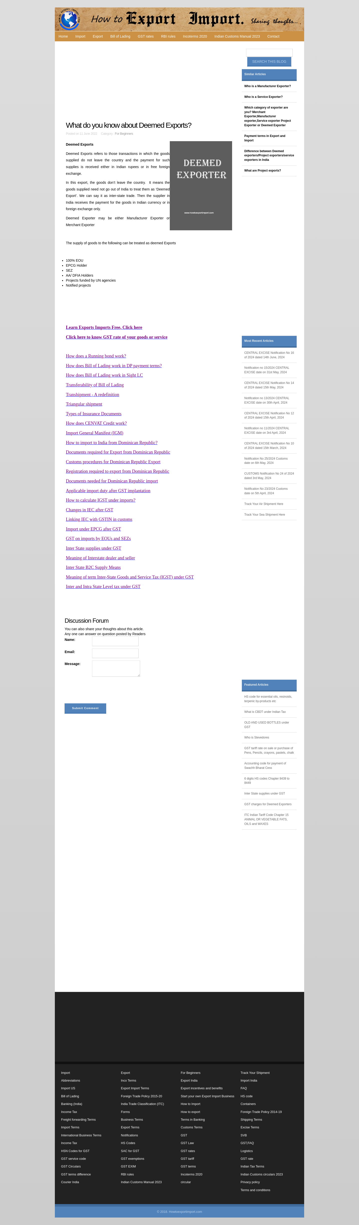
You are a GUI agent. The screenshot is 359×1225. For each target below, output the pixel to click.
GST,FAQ (247, 1143)
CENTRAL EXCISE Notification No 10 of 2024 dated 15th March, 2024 (269, 446)
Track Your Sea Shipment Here (264, 514)
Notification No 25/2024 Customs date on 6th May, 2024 (266, 461)
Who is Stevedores (256, 737)
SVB (244, 1135)
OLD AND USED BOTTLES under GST (266, 725)
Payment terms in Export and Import (264, 138)
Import (80, 36)
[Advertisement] (150, 81)
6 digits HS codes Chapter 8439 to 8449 (266, 781)
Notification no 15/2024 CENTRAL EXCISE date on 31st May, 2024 (266, 370)
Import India (249, 1080)
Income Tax (69, 1112)
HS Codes (128, 1143)
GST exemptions (132, 1159)
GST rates (146, 36)
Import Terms (70, 1127)
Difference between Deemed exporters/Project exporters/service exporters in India (269, 155)
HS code (247, 1096)
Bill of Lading (120, 36)
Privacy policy (250, 1182)
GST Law (187, 1143)
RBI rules (168, 36)
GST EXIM (128, 1166)
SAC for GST (130, 1151)
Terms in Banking (193, 1119)
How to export (190, 1112)
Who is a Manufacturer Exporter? (267, 86)
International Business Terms (81, 1135)
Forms (125, 1112)
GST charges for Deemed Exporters (267, 804)
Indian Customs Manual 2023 (237, 36)
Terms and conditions (255, 1190)
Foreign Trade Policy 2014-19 (261, 1112)
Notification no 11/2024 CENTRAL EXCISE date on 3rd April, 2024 (266, 430)
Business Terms (132, 1119)
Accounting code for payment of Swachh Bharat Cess (265, 766)
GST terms (188, 1166)
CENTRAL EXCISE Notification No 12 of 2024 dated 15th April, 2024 (269, 416)
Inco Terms (128, 1080)
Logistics (247, 1151)
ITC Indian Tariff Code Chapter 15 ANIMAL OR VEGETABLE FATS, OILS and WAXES (266, 819)
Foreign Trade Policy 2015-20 (141, 1096)
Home (63, 36)
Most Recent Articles (258, 341)
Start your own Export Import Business (207, 1096)
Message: (73, 664)
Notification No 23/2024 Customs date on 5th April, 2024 (266, 491)
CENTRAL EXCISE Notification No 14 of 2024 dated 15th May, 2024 (269, 385)
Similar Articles (255, 74)
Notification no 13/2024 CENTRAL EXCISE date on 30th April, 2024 (266, 400)
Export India (189, 1080)
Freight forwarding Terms (78, 1119)
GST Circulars (71, 1166)
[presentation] (102, 691)
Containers (248, 1104)
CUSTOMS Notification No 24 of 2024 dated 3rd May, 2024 (269, 476)
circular (186, 1182)
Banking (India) (71, 1104)
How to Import (190, 1104)
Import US (68, 1088)
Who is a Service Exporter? (263, 97)
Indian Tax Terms (252, 1166)
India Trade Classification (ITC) (142, 1104)
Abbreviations (70, 1080)
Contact (273, 36)
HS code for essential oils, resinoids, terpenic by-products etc (268, 699)
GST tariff (187, 1159)
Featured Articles (256, 684)
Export (98, 36)
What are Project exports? (262, 170)
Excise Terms (250, 1127)
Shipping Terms (251, 1119)
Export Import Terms (135, 1088)
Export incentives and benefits (202, 1088)
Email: (70, 652)
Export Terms (130, 1127)
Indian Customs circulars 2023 (262, 1174)
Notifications (129, 1135)
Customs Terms (191, 1127)
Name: (70, 640)
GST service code (73, 1159)
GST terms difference (76, 1174)
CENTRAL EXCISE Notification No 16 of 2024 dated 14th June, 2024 (269, 355)
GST (184, 1135)
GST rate (247, 1159)
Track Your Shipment (255, 1073)
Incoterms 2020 (195, 36)
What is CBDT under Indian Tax (265, 712)
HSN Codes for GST (75, 1151)
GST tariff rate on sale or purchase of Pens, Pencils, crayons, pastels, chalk (269, 750)
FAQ (244, 1088)
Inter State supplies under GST (264, 793)
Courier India (70, 1182)
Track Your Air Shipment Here (263, 504)
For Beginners (124, 133)
